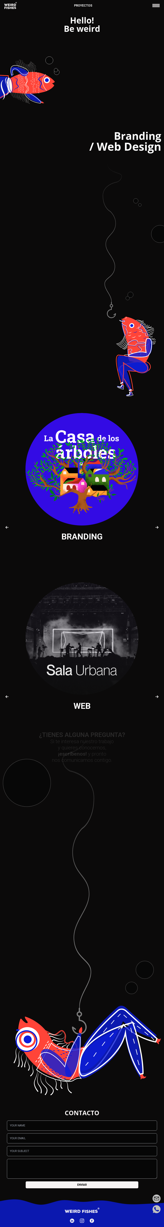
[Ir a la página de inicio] (10, 5)
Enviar (82, 1184)
